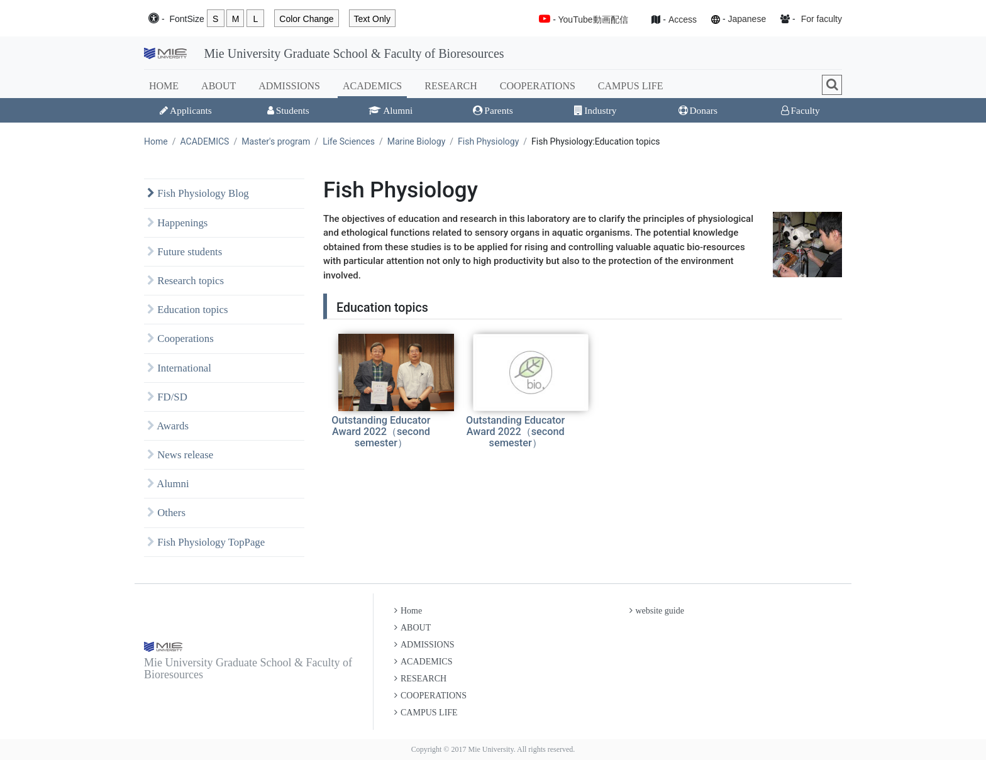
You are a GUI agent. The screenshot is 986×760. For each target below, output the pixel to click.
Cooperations (180, 338)
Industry (595, 110)
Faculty (800, 110)
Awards (168, 426)
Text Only (372, 19)
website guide (656, 610)
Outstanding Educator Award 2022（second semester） (380, 431)
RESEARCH (450, 85)
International (179, 368)
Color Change (306, 19)
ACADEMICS (372, 85)
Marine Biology (416, 141)
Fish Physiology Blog (198, 193)
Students (288, 110)
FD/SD (167, 397)
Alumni (390, 110)
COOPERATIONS (537, 85)
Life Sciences (349, 141)
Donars (698, 110)
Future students (184, 252)
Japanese (747, 19)
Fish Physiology (488, 141)
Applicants (186, 110)
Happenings (177, 223)
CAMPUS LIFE (630, 85)
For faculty (821, 19)
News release (180, 455)
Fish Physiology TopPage (206, 542)
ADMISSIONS (289, 85)
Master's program (275, 141)
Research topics (185, 281)
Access (682, 19)
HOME (164, 85)
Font (186, 19)
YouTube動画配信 (593, 19)
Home (156, 141)
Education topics (187, 310)
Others (166, 513)
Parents (492, 110)
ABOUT (218, 85)
